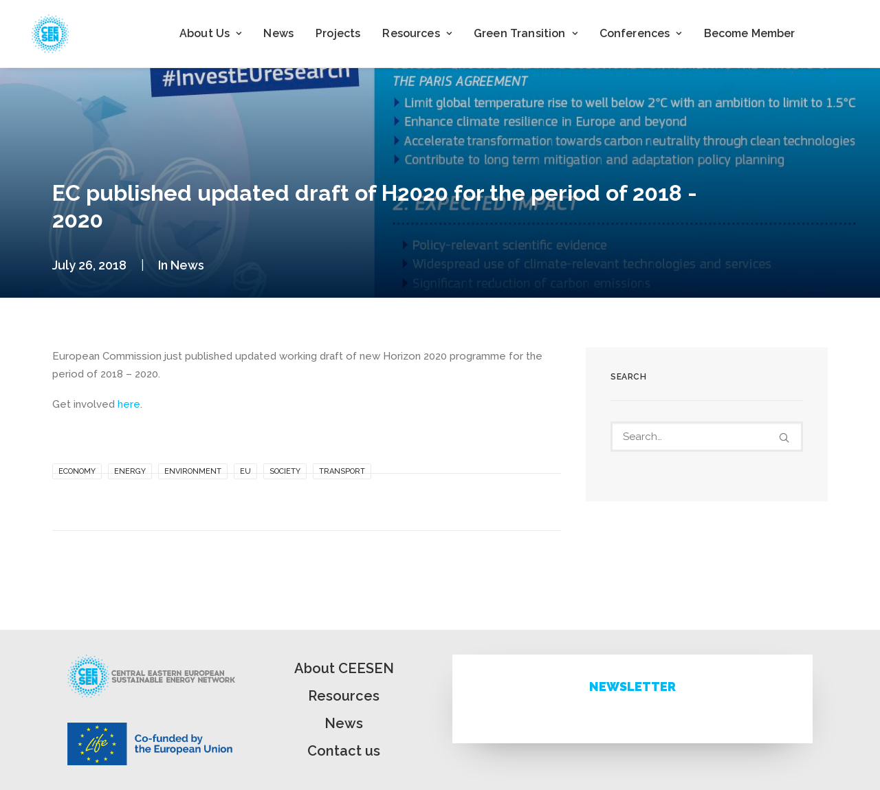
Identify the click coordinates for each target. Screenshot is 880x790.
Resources (344, 696)
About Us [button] (210, 33)
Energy (130, 471)
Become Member (749, 33)
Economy (77, 471)
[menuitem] (210, 33)
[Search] (706, 436)
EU (245, 471)
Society (285, 471)
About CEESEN (344, 668)
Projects (338, 33)
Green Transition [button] (526, 33)
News (278, 33)
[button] (784, 437)
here (129, 404)
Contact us (343, 751)
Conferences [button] (641, 33)
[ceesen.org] (50, 33)
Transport (342, 471)
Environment (192, 471)
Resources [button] (417, 33)
